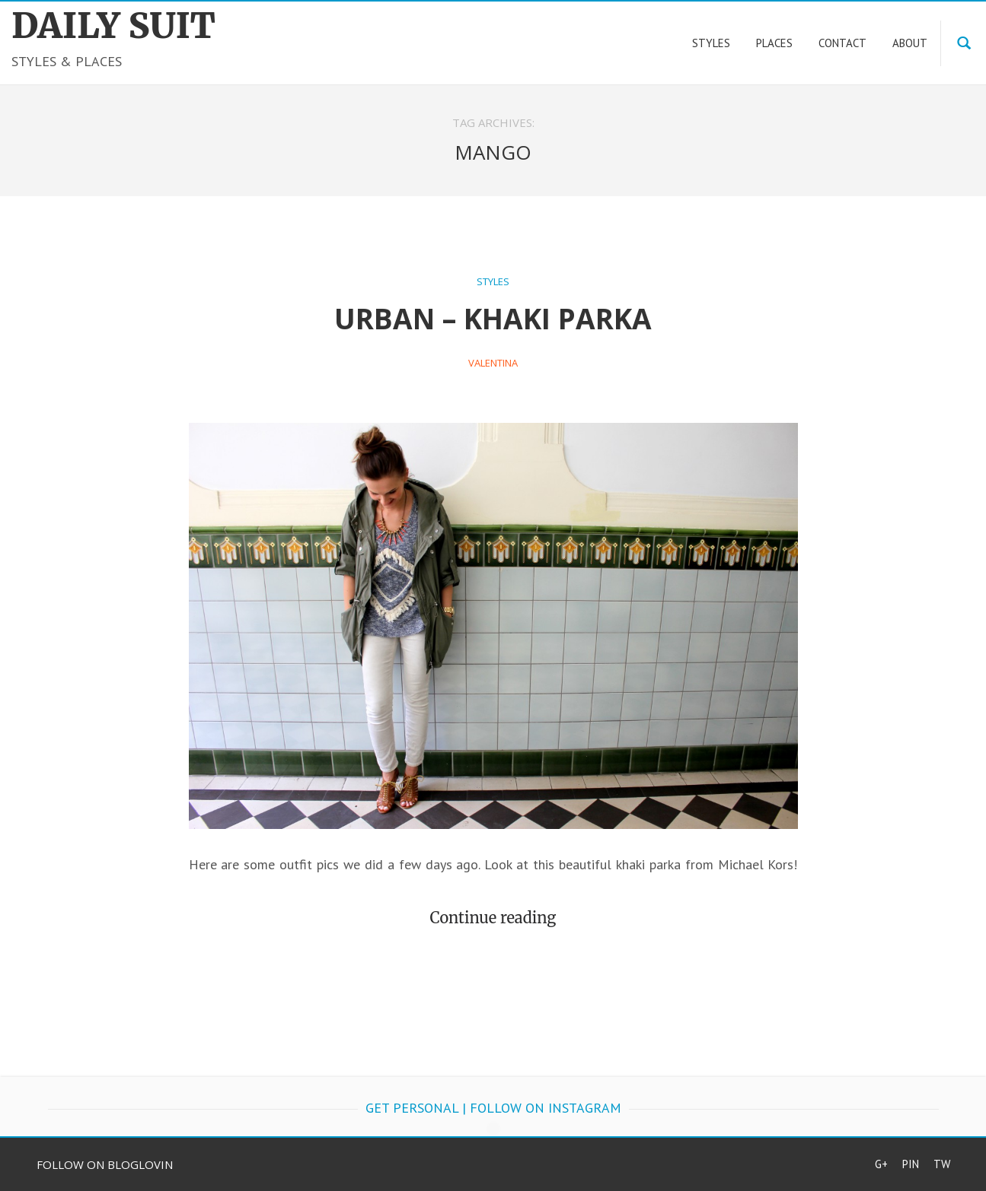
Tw (941, 1164)
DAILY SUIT (113, 26)
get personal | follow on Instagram (493, 1107)
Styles (493, 281)
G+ (881, 1164)
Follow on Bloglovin (105, 1164)
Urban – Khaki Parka (493, 318)
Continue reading (493, 917)
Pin (910, 1164)
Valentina (493, 363)
